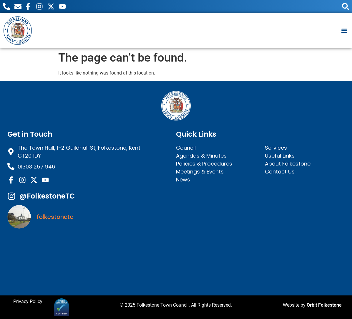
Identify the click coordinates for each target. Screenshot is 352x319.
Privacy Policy (27, 301)
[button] (344, 30)
